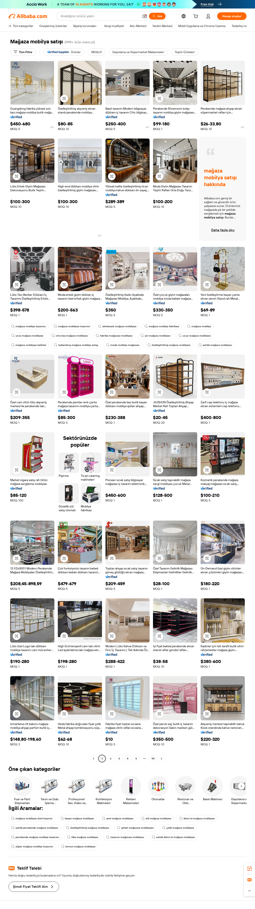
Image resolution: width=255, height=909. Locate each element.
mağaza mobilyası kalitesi (28, 345)
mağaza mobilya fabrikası (161, 326)
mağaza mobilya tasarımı (28, 326)
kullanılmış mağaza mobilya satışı (76, 345)
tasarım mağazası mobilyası (125, 837)
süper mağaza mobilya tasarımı (32, 846)
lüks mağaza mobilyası (82, 837)
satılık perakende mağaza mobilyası (34, 828)
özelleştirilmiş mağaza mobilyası (168, 345)
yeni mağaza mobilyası (117, 818)
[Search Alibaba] (100, 16)
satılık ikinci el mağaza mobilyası (173, 837)
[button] (144, 16)
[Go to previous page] (93, 758)
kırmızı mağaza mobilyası (78, 846)
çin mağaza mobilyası (155, 335)
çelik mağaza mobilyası (178, 828)
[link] (249, 868)
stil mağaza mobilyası (156, 818)
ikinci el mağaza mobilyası (197, 818)
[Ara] (157, 16)
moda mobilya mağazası (122, 345)
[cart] (196, 16)
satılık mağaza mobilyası (215, 345)
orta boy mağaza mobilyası (69, 335)
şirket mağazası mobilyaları (135, 828)
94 (153, 758)
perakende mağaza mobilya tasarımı (35, 837)
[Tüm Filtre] (23, 52)
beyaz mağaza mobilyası (77, 818)
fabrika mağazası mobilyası (114, 335)
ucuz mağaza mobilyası (27, 335)
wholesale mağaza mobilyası (117, 326)
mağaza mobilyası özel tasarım (31, 818)
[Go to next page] (161, 758)
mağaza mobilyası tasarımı (72, 326)
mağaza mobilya (199, 326)
